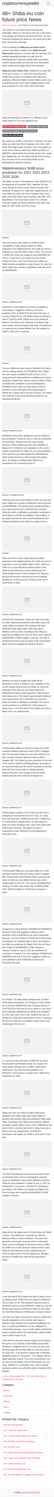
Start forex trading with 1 (14, 126)
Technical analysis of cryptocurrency (20, 131)
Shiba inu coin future (12, 135)
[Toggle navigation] (48, 3)
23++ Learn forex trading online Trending (21, 1458)
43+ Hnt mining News (13, 1425)
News (5, 1407)
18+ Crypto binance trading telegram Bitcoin (23, 1452)
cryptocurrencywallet (20, 3)
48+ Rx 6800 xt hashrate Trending (18, 1441)
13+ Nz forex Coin (11, 1447)
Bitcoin (6, 1390)
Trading (6, 1412)
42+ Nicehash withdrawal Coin (17, 1469)
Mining (6, 1401)
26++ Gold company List (14, 1463)
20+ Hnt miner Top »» (36, 1376)
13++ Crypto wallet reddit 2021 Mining (20, 1436)
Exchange (7, 1396)
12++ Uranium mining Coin (15, 1430)
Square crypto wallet (37, 126)
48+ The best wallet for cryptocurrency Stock (23, 1475)
